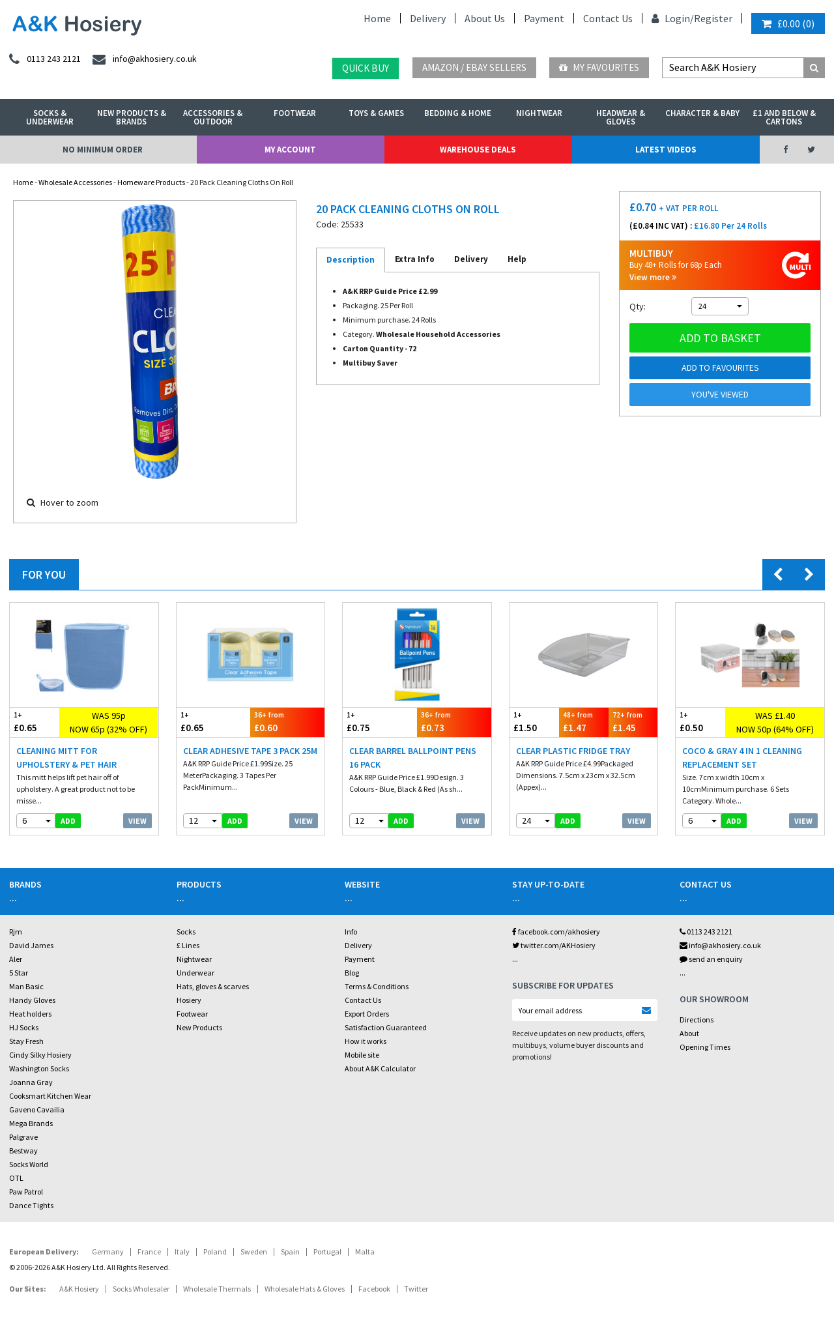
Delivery (428, 18)
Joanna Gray (31, 1082)
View (137, 821)
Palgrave (23, 1137)
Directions (696, 1019)
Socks (186, 931)
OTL (16, 1178)
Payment (544, 18)
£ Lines (188, 945)
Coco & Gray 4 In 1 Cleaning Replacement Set (742, 757)
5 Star (18, 972)
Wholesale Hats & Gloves (305, 1289)
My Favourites (599, 67)
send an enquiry (711, 959)
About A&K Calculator (380, 1068)
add (68, 821)
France (149, 1251)
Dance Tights (31, 1205)
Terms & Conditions (377, 986)
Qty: (637, 306)
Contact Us (608, 18)
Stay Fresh (26, 1041)
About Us (485, 18)
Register (713, 18)
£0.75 (380, 722)
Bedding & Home (457, 113)
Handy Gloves (32, 1000)
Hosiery (189, 1000)
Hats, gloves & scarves (213, 986)
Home (377, 18)
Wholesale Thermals (217, 1289)
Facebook (374, 1289)
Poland (215, 1251)
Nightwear (539, 113)
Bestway (23, 1150)
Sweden (253, 1251)
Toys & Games (376, 113)
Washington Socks (39, 1068)
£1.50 (534, 722)
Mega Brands (31, 1123)
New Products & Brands (131, 117)
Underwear (195, 972)
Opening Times (705, 1047)
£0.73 (454, 722)
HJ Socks (23, 1027)
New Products (199, 1027)
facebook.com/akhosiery (556, 931)
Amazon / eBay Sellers (474, 67)
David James (31, 945)
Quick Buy (365, 68)
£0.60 (287, 722)
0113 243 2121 (706, 931)
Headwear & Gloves (620, 117)
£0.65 (34, 722)
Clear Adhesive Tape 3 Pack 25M (250, 751)
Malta (365, 1251)
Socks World (28, 1164)
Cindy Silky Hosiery (40, 1055)
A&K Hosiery (79, 1289)
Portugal (327, 1251)
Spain (290, 1251)
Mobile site (362, 1055)
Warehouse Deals (478, 149)
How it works (365, 1041)
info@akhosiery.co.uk (720, 945)
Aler (15, 959)
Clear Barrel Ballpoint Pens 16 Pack (412, 757)
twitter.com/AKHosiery (554, 945)
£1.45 (633, 722)
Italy (182, 1251)
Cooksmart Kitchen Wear (50, 1096)
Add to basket (720, 337)
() (788, 23)
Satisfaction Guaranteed (386, 1027)
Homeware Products (151, 182)
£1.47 (584, 722)
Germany (108, 1251)
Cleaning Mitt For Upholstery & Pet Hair (66, 757)
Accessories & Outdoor (212, 117)
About (689, 1033)
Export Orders (367, 1014)
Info (351, 931)
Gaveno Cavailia (37, 1109)
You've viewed (720, 394)
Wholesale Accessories (75, 182)
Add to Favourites (720, 367)
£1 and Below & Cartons (784, 117)
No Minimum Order (103, 149)
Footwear (295, 113)
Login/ (673, 18)
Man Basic (26, 986)
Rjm (15, 931)
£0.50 (700, 722)
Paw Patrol (26, 1191)
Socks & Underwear (50, 117)
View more (652, 277)
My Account (290, 149)
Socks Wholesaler (141, 1289)
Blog (352, 972)
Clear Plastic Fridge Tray (573, 751)
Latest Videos (666, 149)
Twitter (416, 1289)
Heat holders (30, 1014)
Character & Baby (702, 113)
